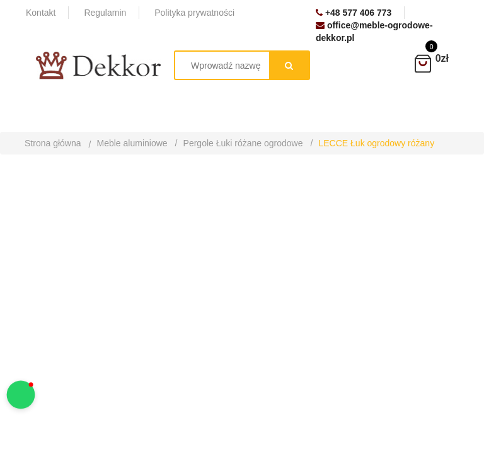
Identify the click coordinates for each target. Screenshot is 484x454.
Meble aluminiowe (132, 143)
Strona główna (53, 143)
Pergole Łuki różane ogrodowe (243, 143)
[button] (21, 395)
